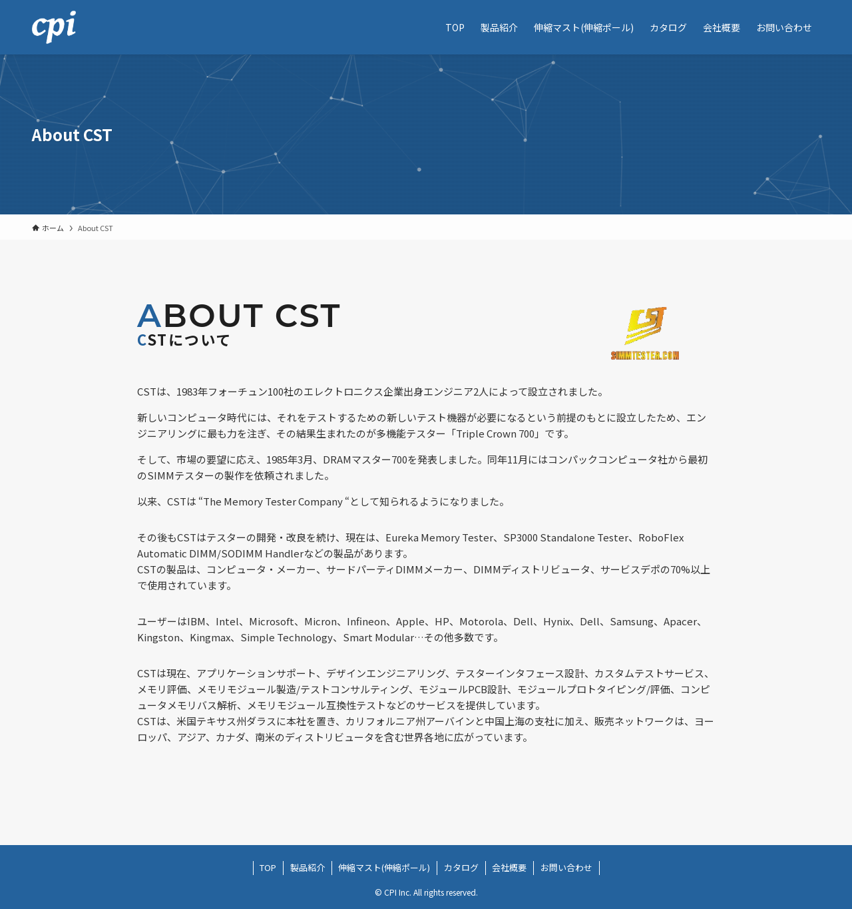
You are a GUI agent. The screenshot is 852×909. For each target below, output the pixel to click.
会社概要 (509, 867)
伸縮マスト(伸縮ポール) (384, 867)
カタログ (461, 867)
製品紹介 (307, 867)
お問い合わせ (566, 867)
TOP (268, 867)
